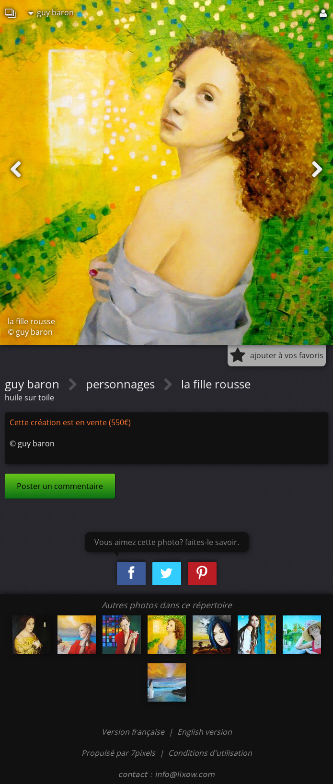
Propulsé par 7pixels (118, 753)
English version (204, 732)
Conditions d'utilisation (210, 753)
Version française (134, 732)
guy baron (51, 12)
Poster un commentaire (60, 486)
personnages (122, 384)
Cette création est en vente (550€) (70, 422)
